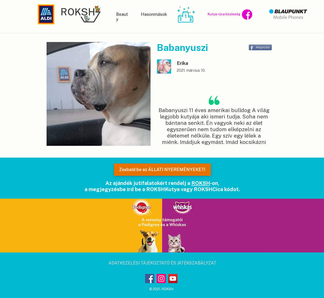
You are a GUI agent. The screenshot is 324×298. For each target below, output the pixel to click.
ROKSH (200, 183)
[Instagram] (161, 278)
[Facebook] (149, 278)
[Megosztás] (260, 47)
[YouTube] (172, 278)
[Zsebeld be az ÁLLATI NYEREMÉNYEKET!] (162, 170)
